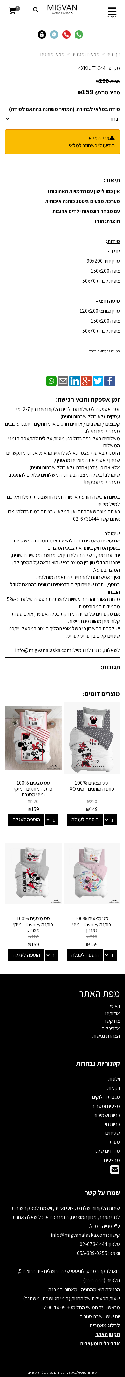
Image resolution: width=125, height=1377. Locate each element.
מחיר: (108, 81)
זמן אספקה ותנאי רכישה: (88, 399)
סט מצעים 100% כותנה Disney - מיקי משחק (33, 924)
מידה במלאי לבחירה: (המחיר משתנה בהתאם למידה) (64, 109)
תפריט (112, 17)
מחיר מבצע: (107, 92)
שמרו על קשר (102, 1192)
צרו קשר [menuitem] (112, 1020)
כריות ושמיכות (106, 1115)
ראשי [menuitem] (115, 1005)
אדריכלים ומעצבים (100, 1343)
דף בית (113, 54)
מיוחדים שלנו (107, 1150)
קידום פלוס (54, 1372)
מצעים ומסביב (85, 54)
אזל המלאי (98, 138)
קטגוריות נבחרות (98, 1063)
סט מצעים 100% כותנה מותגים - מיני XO (92, 785)
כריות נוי (112, 1124)
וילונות (114, 1078)
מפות (115, 1141)
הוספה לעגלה (85, 819)
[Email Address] (114, 1171)
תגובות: (110, 667)
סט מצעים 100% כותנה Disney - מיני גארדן (91, 924)
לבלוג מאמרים (105, 1325)
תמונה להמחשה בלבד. (104, 351)
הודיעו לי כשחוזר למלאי (92, 145)
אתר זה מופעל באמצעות (62, 1372)
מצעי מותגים (52, 54)
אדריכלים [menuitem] (111, 1028)
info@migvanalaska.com (79, 1234)
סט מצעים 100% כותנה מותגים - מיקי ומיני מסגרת (33, 788)
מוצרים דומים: (101, 693)
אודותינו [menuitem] (112, 1013)
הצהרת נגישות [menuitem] (106, 1036)
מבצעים (112, 1160)
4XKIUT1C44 (92, 68)
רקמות (113, 1087)
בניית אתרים (37, 1372)
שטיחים (112, 1133)
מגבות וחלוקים (106, 1096)
